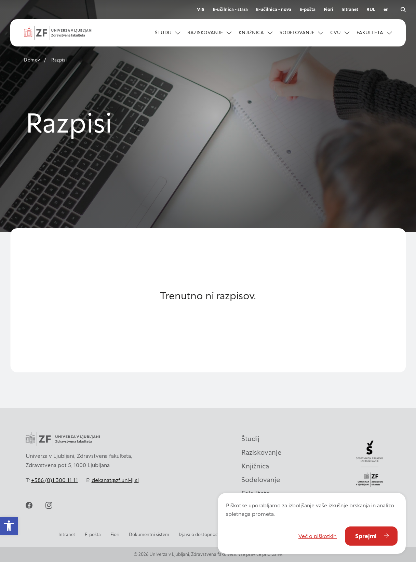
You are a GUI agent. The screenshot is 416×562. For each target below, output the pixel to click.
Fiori (328, 9)
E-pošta (307, 9)
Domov (32, 60)
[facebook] (29, 505)
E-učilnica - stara (230, 9)
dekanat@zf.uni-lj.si (115, 480)
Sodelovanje (260, 479)
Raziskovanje (261, 452)
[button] (167, 32)
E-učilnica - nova (273, 9)
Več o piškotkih (317, 536)
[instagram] (48, 505)
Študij (250, 438)
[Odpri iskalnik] (403, 9)
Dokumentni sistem (149, 534)
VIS (200, 9)
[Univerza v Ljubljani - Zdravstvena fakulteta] (58, 33)
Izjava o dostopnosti (199, 534)
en (386, 9)
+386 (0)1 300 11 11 (54, 480)
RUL (370, 9)
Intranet (349, 9)
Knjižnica (255, 466)
